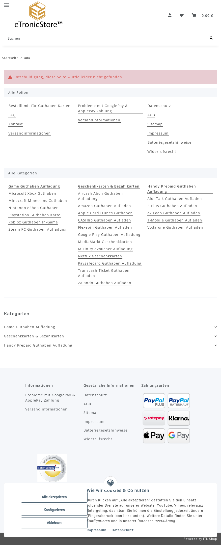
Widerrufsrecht (161, 151)
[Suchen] (105, 38)
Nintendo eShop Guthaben (33, 207)
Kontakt (15, 124)
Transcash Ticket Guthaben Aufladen (104, 273)
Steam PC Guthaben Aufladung (37, 229)
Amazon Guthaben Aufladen (104, 205)
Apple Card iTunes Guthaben (105, 213)
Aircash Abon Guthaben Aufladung (100, 196)
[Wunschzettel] (182, 15)
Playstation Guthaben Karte (34, 215)
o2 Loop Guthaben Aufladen (173, 213)
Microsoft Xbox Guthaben (32, 193)
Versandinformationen (29, 133)
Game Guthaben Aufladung (29, 327)
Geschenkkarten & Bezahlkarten (34, 336)
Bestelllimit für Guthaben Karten (39, 105)
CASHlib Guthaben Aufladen (104, 220)
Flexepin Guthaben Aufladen (105, 227)
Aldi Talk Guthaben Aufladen (174, 198)
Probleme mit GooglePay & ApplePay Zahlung (103, 108)
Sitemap (155, 124)
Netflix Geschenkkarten (100, 256)
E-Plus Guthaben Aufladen (172, 205)
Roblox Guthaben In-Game (33, 222)
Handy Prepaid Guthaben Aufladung (38, 345)
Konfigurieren (54, 510)
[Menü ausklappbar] (6, 3)
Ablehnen (54, 523)
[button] (170, 15)
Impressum (97, 530)
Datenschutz (123, 530)
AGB (151, 114)
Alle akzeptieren (54, 497)
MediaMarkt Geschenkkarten (105, 241)
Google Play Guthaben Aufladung (109, 234)
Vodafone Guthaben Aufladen (175, 227)
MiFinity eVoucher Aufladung (105, 248)
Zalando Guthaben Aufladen (104, 282)
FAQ (12, 114)
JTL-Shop (210, 539)
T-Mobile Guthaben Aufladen (174, 220)
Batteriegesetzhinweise (169, 142)
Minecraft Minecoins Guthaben (37, 200)
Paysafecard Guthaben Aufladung (109, 263)
